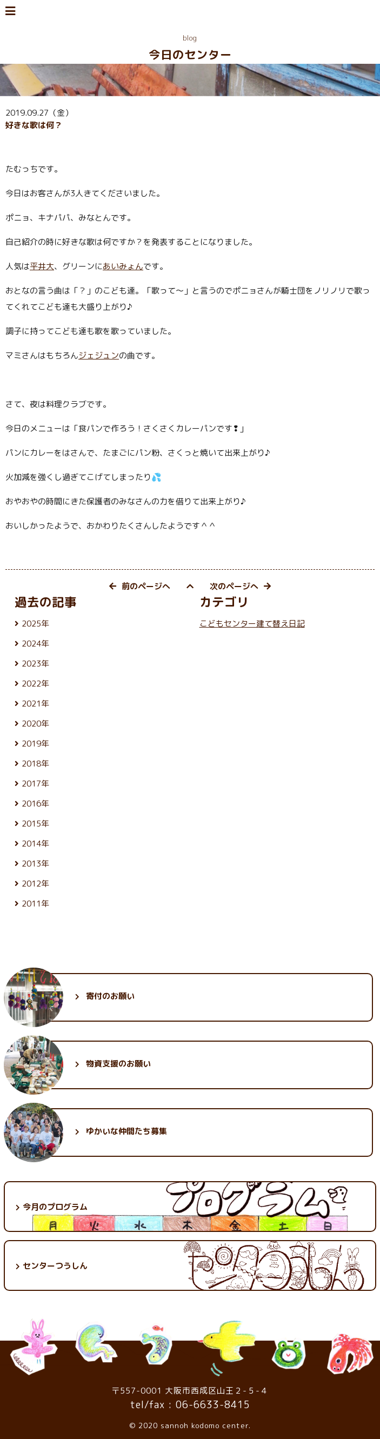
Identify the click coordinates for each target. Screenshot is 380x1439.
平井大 (42, 266)
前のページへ (139, 586)
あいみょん (123, 266)
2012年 (35, 883)
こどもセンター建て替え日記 (252, 623)
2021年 (35, 703)
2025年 (35, 623)
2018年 (35, 763)
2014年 (35, 843)
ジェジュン (98, 355)
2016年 (35, 803)
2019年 (35, 743)
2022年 (35, 683)
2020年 (35, 723)
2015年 (35, 823)
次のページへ (240, 586)
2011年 (35, 903)
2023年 (35, 663)
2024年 (35, 643)
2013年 (35, 863)
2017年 (35, 783)
